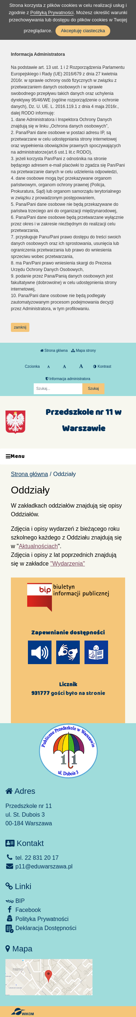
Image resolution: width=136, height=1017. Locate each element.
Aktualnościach (38, 546)
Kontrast (102, 366)
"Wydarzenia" (67, 563)
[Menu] (68, 457)
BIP (15, 901)
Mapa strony (83, 351)
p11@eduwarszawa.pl (39, 866)
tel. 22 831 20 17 (32, 858)
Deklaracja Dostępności (41, 929)
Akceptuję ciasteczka (83, 30)
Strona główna (54, 351)
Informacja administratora (68, 379)
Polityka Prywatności (37, 918)
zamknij (20, 327)
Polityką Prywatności (51, 12)
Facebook (23, 909)
